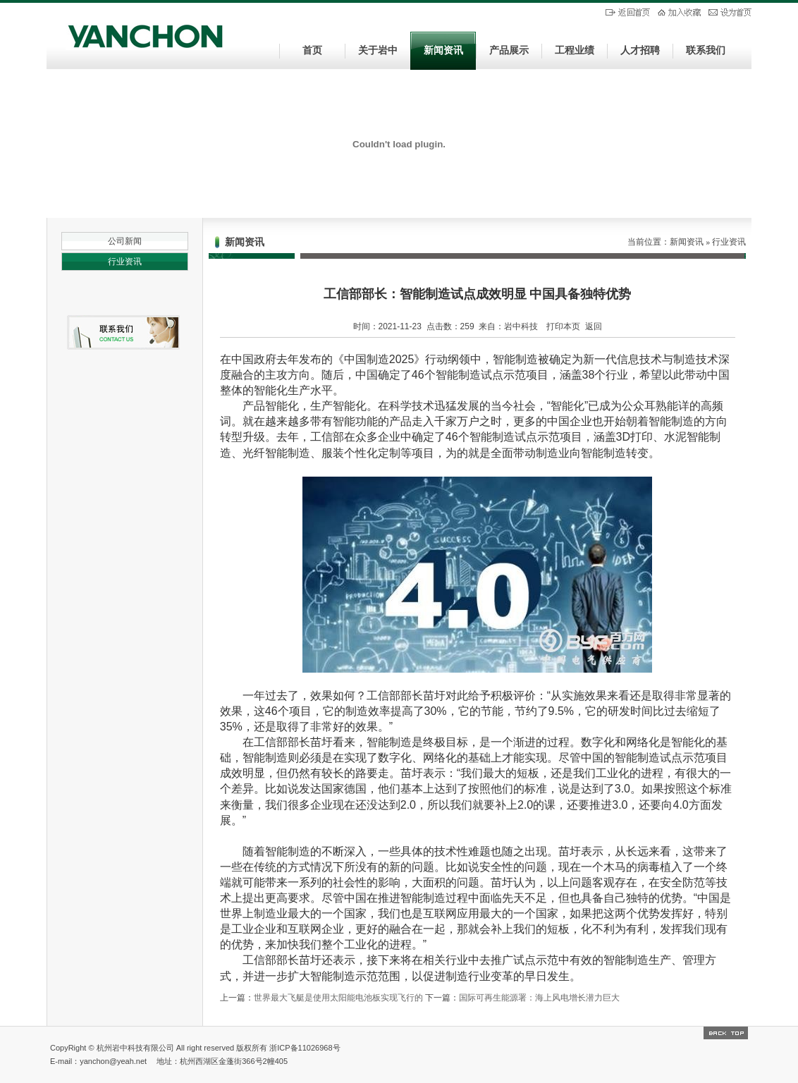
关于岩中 (378, 50)
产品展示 (509, 50)
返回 (593, 326)
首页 (312, 50)
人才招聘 (640, 50)
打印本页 (563, 326)
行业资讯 (125, 262)
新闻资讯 (443, 50)
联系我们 (705, 50)
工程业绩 (574, 50)
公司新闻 (125, 241)
